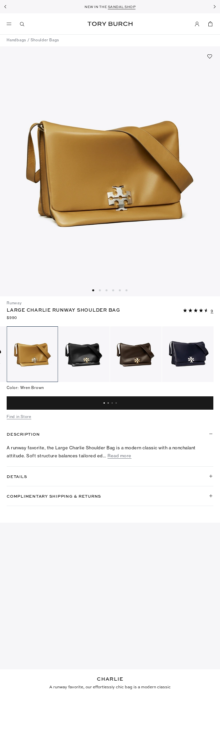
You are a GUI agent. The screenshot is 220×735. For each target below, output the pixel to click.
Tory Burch (110, 24)
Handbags (16, 40)
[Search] (22, 24)
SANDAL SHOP (122, 6)
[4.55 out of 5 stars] (196, 310)
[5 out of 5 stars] (20, 704)
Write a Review (134, 653)
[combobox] (14, 681)
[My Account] (197, 24)
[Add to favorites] (209, 56)
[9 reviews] (212, 311)
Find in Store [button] (19, 416)
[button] (198, 310)
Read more (119, 455)
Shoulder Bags (45, 40)
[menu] (11, 24)
